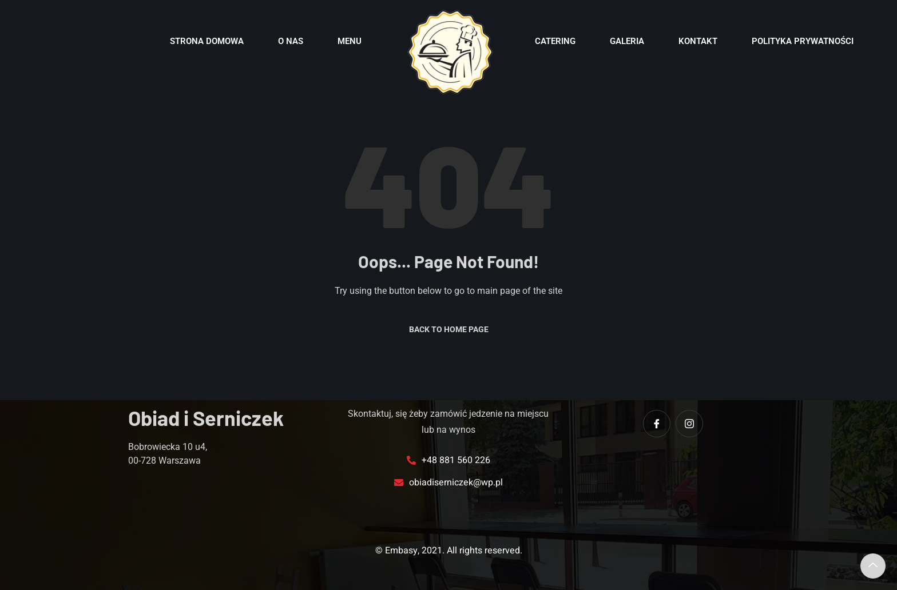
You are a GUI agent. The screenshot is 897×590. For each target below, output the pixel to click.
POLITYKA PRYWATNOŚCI (803, 41)
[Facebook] (656, 423)
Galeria (627, 41)
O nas (290, 41)
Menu (350, 41)
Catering (555, 41)
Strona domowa (207, 41)
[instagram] (689, 423)
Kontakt (697, 41)
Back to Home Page (449, 329)
